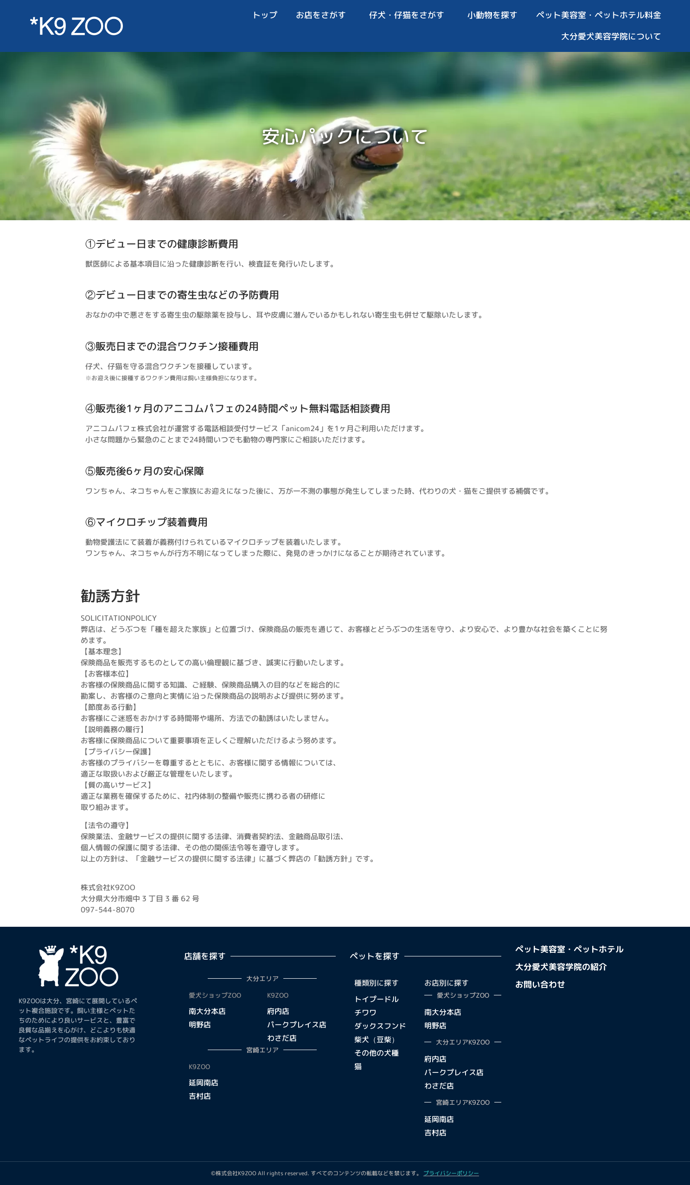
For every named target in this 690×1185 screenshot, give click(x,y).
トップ (264, 15)
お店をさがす (323, 15)
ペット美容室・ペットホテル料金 (598, 15)
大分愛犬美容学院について (611, 36)
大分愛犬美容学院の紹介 (561, 967)
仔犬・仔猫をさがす (409, 15)
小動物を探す (492, 15)
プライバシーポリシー (451, 1173)
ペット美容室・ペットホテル (569, 949)
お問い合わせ (540, 984)
